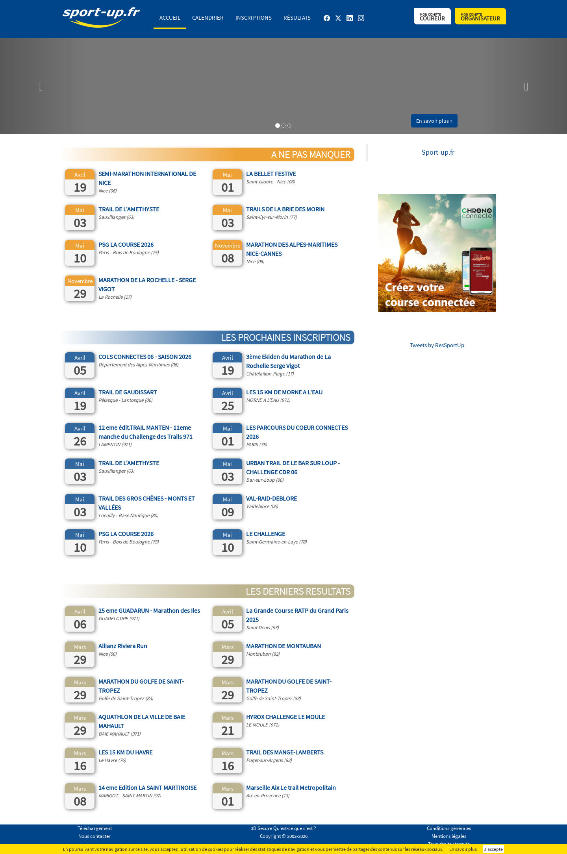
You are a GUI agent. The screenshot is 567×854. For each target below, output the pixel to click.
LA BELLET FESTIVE (271, 173)
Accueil (169, 17)
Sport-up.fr (438, 152)
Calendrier (208, 17)
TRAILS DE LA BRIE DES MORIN (285, 209)
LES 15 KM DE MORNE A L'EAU (284, 392)
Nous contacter (94, 836)
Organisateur (480, 17)
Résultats (297, 17)
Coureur (432, 17)
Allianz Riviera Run (122, 646)
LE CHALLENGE (265, 534)
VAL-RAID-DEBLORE (271, 498)
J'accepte (493, 849)
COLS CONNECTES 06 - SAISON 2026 (144, 356)
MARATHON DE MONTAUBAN (283, 646)
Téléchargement (95, 828)
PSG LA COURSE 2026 (126, 244)
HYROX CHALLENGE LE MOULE (285, 717)
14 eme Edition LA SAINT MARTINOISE (147, 787)
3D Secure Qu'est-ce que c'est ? (283, 828)
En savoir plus (463, 849)
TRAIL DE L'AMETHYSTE (128, 209)
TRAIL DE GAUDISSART (127, 392)
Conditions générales (449, 828)
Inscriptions (253, 17)
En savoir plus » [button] (434, 120)
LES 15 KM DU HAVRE (125, 752)
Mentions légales (449, 836)
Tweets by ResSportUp (437, 345)
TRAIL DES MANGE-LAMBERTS (284, 752)
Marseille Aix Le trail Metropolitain (291, 787)
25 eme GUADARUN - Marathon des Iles (149, 610)
